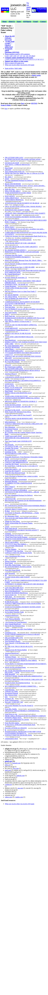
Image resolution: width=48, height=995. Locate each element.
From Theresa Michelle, (12, 619)
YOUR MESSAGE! (11, 328)
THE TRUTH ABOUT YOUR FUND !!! (18, 321)
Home (4, 21)
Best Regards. (9, 444)
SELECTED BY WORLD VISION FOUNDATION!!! (22, 264)
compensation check (11, 738)
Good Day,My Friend (12, 464)
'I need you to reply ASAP (13, 436)
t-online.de (8, 784)
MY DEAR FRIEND (12, 295)
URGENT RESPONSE (12, 347)
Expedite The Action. (12, 448)
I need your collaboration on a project (17, 719)
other (33, 56)
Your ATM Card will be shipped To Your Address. (21, 660)
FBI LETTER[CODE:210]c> (14, 351)
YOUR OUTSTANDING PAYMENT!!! (18, 257)
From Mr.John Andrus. (12, 723)
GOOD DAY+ (9, 384)
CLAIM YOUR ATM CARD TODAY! (17, 577)
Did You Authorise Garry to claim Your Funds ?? (20, 291)
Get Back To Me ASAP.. (13, 410)
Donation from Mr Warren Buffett (16, 650)
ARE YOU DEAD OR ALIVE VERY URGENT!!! (21, 247)
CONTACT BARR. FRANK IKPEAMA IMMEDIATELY (23, 676)
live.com (16, 768)
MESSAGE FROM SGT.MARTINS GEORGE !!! (21, 401)
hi (5, 730)
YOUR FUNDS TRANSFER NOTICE (17, 683)
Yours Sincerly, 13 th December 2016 (17, 643)
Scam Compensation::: (12, 700)
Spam (19, 21)
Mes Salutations (10, 427)
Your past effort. (10, 307)
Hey (6, 559)
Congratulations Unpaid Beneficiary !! (17, 330)
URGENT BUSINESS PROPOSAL (16, 593)
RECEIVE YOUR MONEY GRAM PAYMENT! (21, 539)
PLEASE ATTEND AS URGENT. (16, 728)
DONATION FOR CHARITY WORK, (17, 210)
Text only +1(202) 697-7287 (14, 702)
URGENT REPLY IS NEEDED (15, 598)
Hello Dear (8, 305)
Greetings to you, (10, 632)
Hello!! (7, 314)
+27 (18, 56)
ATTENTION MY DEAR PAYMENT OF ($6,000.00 (22, 203)
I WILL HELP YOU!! (12, 198)
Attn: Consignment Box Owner (15, 556)
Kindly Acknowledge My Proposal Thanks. (19, 523)
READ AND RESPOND (13, 184)
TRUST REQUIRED (11, 542)
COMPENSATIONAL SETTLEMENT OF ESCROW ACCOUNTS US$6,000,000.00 (22, 302)
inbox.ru (7, 765)
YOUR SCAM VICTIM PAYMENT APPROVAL (21, 325)
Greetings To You (10, 452)
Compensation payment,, (13, 389)
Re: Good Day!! (10, 450)
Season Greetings (10, 561)
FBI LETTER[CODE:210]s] (14, 157)
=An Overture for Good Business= (16, 622)
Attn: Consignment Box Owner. (15, 360)
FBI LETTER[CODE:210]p (14, 368)
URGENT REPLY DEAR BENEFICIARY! (19, 418)
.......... (7, 504)
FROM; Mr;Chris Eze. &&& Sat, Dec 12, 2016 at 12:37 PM (24, 173)
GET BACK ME (10, 499)
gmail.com (8, 761)
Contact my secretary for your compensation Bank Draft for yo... (26, 236)
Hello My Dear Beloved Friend (15, 473)
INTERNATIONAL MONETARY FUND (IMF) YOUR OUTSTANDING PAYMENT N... (23, 732)
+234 (14, 56)
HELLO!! (8, 365)
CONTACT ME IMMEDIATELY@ (16, 462)
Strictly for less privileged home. (15, 667)
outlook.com (20, 775)
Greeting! (8, 533)
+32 (23, 56)
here (22, 103)
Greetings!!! (9, 488)
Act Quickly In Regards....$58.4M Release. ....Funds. (22, 513)
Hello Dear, (8, 596)
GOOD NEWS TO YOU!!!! (14, 535)
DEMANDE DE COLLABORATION (17, 438)
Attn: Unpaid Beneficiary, (13, 624)
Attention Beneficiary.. (12, 653)
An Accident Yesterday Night (14, 612)
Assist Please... (10, 349)
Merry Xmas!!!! (10, 486)
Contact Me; (9, 431)
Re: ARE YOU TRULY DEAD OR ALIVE (19, 646)
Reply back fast (10, 316)
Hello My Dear (10, 189)
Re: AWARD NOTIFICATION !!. (16, 250)
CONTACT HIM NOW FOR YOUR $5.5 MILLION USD (24, 424)
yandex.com (19, 797)
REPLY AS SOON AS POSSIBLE (16, 490)
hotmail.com (16, 763)
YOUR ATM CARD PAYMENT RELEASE (19, 337)
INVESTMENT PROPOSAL (14, 200)
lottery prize (36, 75)
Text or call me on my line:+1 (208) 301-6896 (19, 267)
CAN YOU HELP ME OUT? (14, 587)
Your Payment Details (12, 610)
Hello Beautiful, (10, 573)
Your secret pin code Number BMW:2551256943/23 (22, 518)
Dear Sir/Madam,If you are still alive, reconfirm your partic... (24, 229)
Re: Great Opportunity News (14, 345)
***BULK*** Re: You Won (14, 551)
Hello (6, 225)
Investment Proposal (11, 429)
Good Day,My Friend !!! (13, 471)
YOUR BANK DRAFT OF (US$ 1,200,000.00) (20, 243)
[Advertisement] (31, 36)
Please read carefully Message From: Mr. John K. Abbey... (24, 260)
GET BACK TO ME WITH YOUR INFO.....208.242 (22, 492)
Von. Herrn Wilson (11, 296)
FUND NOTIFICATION (13, 405)
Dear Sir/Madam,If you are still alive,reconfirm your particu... (25, 309)
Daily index (18, 68)
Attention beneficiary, (12, 615)
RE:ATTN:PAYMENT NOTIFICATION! (18, 240)
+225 (7, 56)
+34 (26, 56)
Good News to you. (11, 714)
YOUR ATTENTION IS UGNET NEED (18, 193)
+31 (20, 56)
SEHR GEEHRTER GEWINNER (16, 479)
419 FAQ (34, 103)
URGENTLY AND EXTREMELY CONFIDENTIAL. (22, 711)
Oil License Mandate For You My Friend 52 (19, 705)
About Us (11, 21)
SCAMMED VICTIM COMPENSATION (18, 483)
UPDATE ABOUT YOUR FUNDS (16, 509)
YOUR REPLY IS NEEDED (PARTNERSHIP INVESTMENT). (25, 664)
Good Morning (10, 689)
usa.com (20, 788)
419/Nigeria (27, 21)
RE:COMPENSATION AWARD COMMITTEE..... (21, 686)
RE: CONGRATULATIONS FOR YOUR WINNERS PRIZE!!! (25, 506)
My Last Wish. (10, 386)
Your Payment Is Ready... (13, 641)
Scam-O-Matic (6, 105)
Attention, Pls (9, 698)
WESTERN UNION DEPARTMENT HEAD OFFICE (22, 370)
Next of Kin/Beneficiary (13, 591)
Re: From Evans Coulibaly (13, 367)
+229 (10, 56)
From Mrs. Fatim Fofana (13, 565)
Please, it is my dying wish (13, 387)
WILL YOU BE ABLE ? (13, 191)
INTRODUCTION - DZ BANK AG (16, 284)
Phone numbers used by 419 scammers (17, 54)
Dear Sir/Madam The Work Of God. (16, 298)
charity (7, 179)
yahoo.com (8, 797)
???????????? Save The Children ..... (16, 544)
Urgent (7, 526)
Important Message (11, 481)
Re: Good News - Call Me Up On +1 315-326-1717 (21, 466)
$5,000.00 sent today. (12, 602)
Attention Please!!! (11, 374)
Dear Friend (9, 168)
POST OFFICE (10, 196)
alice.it (44, 749)
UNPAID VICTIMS (11, 691)
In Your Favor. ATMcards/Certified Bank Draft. (20, 724)
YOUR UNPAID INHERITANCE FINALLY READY (22, 634)
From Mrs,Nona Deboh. (12, 570)
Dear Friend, (9, 391)
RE (6, 575)
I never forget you (10, 595)
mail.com (8, 770)
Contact (43, 21)
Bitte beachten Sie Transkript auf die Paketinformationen (23, 500)
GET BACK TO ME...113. (13, 446)
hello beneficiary (10, 422)
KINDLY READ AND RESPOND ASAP (18, 393)
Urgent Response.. (11, 286)
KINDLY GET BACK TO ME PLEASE (18, 333)
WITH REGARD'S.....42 (13, 469)
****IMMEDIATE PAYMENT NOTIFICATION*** (22, 530)
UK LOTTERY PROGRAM (14, 546)
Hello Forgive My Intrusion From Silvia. (18, 412)
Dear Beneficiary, (10, 340)
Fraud (35, 21)
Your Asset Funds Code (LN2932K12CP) (18, 441)
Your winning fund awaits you (14, 171)
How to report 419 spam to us (14, 63)
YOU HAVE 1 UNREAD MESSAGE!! (17, 164)
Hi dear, (7, 511)
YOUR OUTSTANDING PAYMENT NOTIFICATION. (23, 217)
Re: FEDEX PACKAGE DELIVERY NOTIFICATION (22, 159)
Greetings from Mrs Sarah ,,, (14, 255)
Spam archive (9, 68)
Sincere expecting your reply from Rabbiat (18, 629)
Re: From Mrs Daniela (12, 361)
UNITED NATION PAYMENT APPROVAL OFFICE (22, 398)
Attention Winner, (10, 657)
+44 (29, 56)
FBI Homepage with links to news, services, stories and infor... (25, 185)
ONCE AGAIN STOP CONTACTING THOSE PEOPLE (23, 206)
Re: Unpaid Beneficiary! (13, 274)
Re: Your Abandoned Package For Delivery (19, 180)
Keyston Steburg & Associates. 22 (16, 277)
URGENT (8, 170)
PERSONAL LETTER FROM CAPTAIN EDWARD (22, 252)
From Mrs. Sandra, (11, 709)
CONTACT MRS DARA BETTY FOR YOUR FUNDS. (23, 603)
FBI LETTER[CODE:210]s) (14, 589)
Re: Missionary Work (12, 516)
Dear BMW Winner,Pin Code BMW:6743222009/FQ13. (23, 380)
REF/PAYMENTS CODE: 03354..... (16, 453)
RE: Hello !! (9, 177)
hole (6, 697)
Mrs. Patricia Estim (11, 695)
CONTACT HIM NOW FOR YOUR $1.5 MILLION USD (24, 679)
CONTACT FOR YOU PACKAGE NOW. (18, 553)
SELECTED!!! (10, 227)
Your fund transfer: (11, 312)
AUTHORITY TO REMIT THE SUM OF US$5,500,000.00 (24, 584)
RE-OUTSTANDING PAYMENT (16, 460)
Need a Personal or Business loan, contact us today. (21, 476)
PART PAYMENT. (11, 639)
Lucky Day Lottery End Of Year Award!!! (18, 415)
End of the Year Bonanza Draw (15, 626)
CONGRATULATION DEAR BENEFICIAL (19, 377)
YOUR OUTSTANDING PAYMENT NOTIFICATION (23, 607)
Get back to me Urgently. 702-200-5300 (18, 406)
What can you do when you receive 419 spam (19, 65)
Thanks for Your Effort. (12, 521)
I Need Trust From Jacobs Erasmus (16, 537)
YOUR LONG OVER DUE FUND (16, 288)
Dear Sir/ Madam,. (11, 549)
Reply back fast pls (11, 528)
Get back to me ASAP (12, 163)
